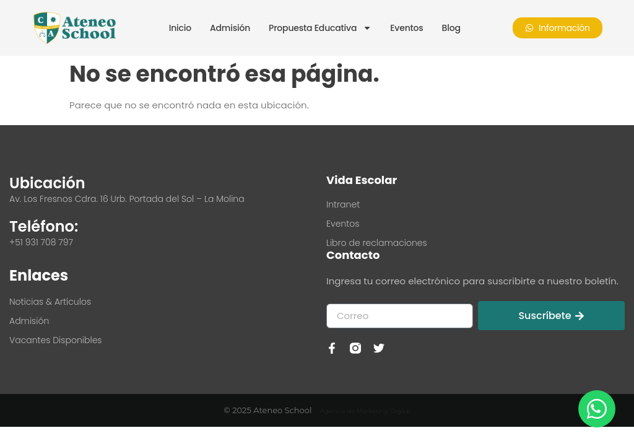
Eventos (406, 28)
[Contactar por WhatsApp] (596, 408)
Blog (451, 28)
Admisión (230, 28)
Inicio (180, 28)
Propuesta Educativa (320, 27)
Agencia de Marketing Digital (365, 411)
